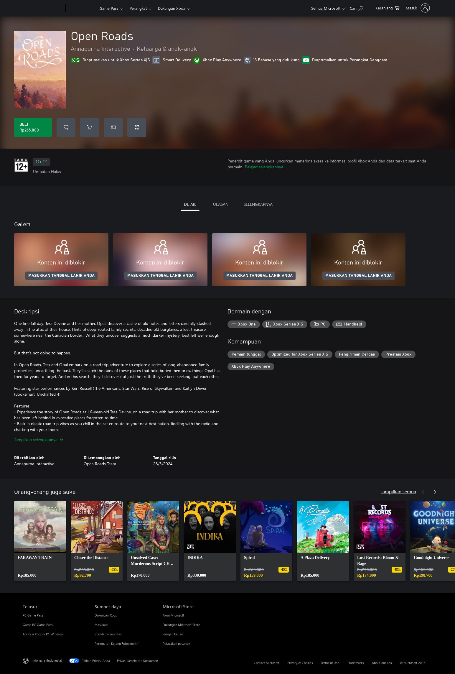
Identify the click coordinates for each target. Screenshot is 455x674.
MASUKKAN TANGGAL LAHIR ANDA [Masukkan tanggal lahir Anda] (61, 276)
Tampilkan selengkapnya (38, 439)
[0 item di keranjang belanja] (387, 7)
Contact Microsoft (266, 663)
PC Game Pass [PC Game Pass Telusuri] (33, 615)
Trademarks (355, 663)
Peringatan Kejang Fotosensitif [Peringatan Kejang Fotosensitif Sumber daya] (116, 643)
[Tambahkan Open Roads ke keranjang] (89, 127)
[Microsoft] (43, 8)
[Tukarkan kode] (136, 127)
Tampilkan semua (398, 491)
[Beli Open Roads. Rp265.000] (33, 127)
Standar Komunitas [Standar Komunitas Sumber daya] (108, 634)
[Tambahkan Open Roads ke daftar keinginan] (66, 127)
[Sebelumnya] (423, 492)
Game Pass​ (109, 8)
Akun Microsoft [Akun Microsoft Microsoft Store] (173, 615)
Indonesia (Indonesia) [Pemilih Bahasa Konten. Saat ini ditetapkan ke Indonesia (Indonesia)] (47, 660)
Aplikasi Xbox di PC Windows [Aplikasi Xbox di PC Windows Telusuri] (43, 634)
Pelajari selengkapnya (264, 167)
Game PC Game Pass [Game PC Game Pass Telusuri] (38, 625)
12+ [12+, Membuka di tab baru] (41, 162)
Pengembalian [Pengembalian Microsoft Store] (173, 634)
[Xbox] (81, 8)
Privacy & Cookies (300, 663)
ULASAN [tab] (220, 204)
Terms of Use (330, 663)
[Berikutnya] (435, 492)
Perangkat (138, 8)
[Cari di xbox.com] (356, 7)
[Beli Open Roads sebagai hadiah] (113, 127)
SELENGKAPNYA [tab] (258, 204)
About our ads (382, 663)
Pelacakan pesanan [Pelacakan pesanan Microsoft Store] (176, 643)
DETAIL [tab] (190, 204)
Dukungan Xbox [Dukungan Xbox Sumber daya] (106, 615)
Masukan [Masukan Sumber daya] (101, 625)
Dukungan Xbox (171, 8)
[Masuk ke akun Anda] (417, 8)
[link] (40, 541)
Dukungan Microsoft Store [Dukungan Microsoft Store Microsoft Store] (181, 625)
